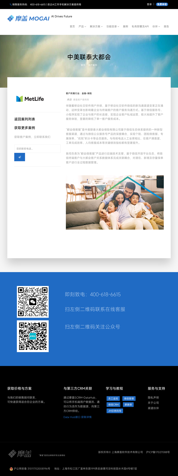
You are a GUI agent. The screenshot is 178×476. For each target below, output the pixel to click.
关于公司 (153, 403)
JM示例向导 (114, 410)
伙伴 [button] (156, 26)
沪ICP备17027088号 (158, 452)
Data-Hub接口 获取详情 (77, 417)
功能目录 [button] (112, 26)
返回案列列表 (24, 119)
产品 (82, 26)
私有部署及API (140, 26)
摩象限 (128, 404)
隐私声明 (153, 397)
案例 (125, 26)
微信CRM (113, 404)
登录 (149, 4)
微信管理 (129, 398)
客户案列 (92, 65)
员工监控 (113, 398)
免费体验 (162, 4)
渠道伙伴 (153, 408)
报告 (166, 26)
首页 (72, 26)
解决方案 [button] (96, 26)
